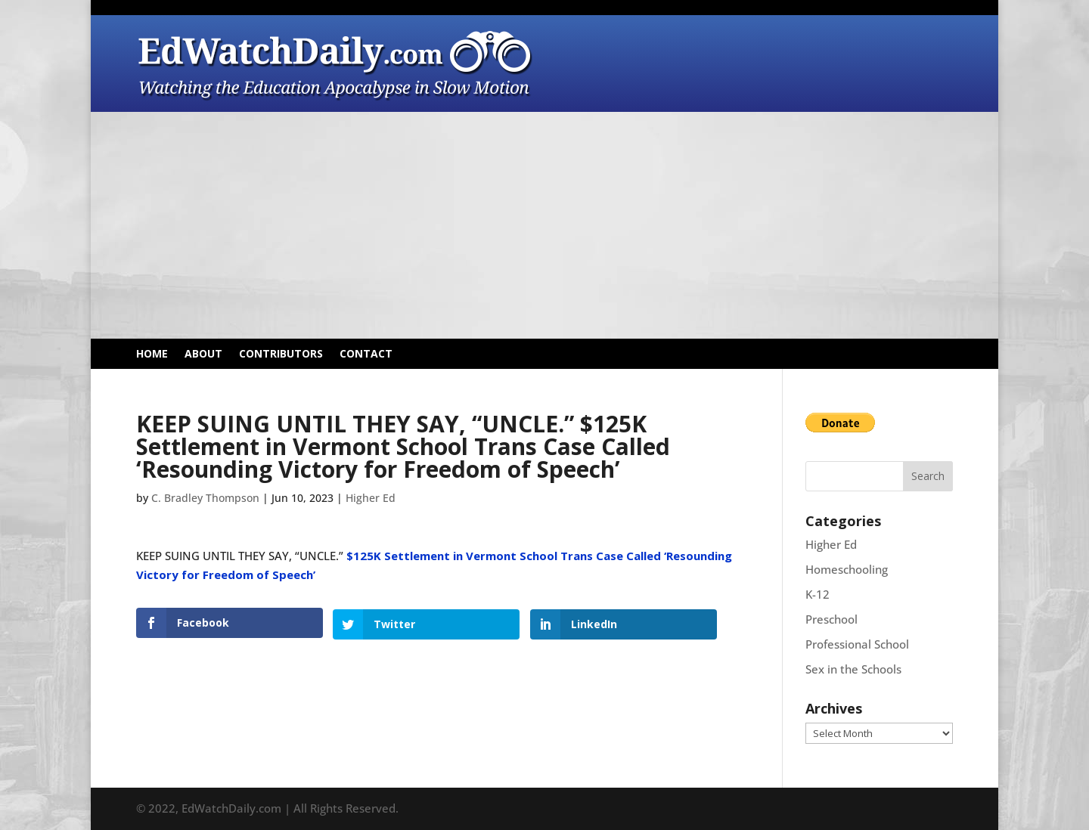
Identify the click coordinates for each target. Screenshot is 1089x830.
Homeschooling (846, 569)
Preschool (831, 619)
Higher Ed (371, 498)
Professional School (857, 644)
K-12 (817, 594)
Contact (366, 354)
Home (152, 354)
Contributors (281, 354)
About (203, 354)
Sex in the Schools (853, 669)
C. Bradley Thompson (205, 498)
